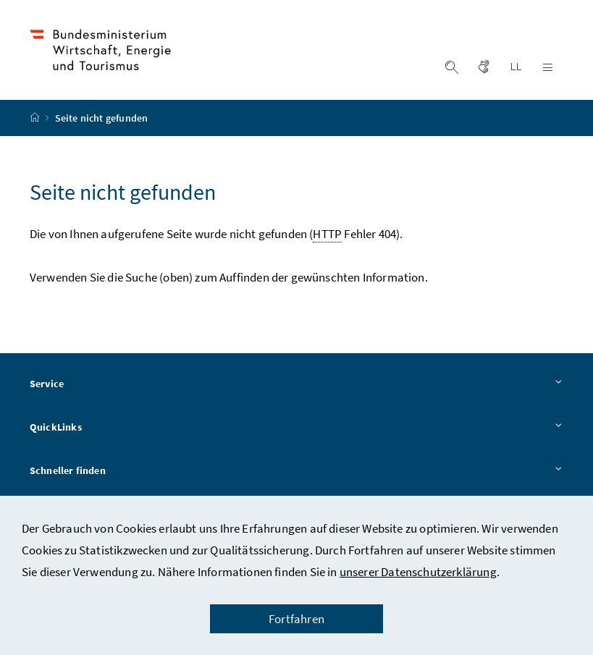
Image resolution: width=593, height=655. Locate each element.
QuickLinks (296, 428)
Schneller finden (296, 471)
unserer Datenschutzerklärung (418, 572)
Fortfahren (296, 619)
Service (296, 384)
